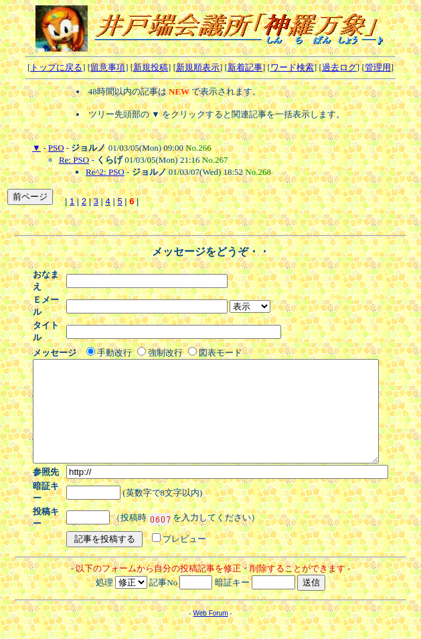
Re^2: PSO (105, 172)
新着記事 (245, 67)
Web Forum (210, 583)
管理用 (378, 67)
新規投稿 (150, 67)
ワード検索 (292, 67)
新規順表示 (198, 67)
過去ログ (339, 67)
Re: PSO (74, 160)
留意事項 (107, 67)
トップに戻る (56, 67)
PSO (56, 148)
